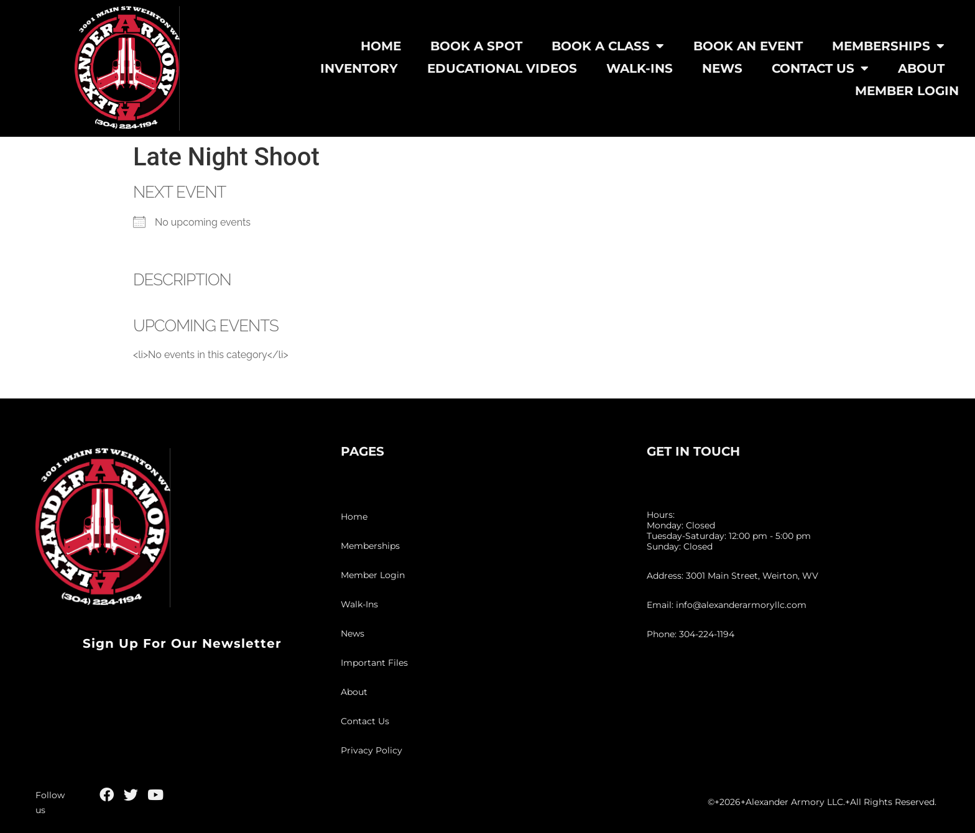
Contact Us (820, 68)
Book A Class (608, 46)
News (722, 68)
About (921, 68)
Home (381, 46)
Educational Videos (502, 68)
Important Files (374, 662)
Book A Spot (476, 46)
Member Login (907, 90)
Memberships (888, 46)
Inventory (359, 68)
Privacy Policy (371, 750)
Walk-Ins (639, 68)
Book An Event (748, 46)
